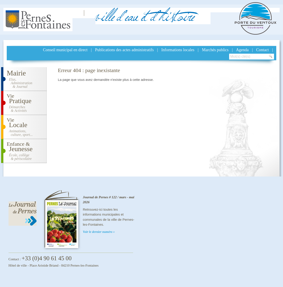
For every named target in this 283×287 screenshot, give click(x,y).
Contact (262, 50)
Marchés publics (215, 50)
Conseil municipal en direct (65, 50)
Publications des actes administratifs (124, 50)
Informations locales (177, 50)
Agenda (242, 50)
